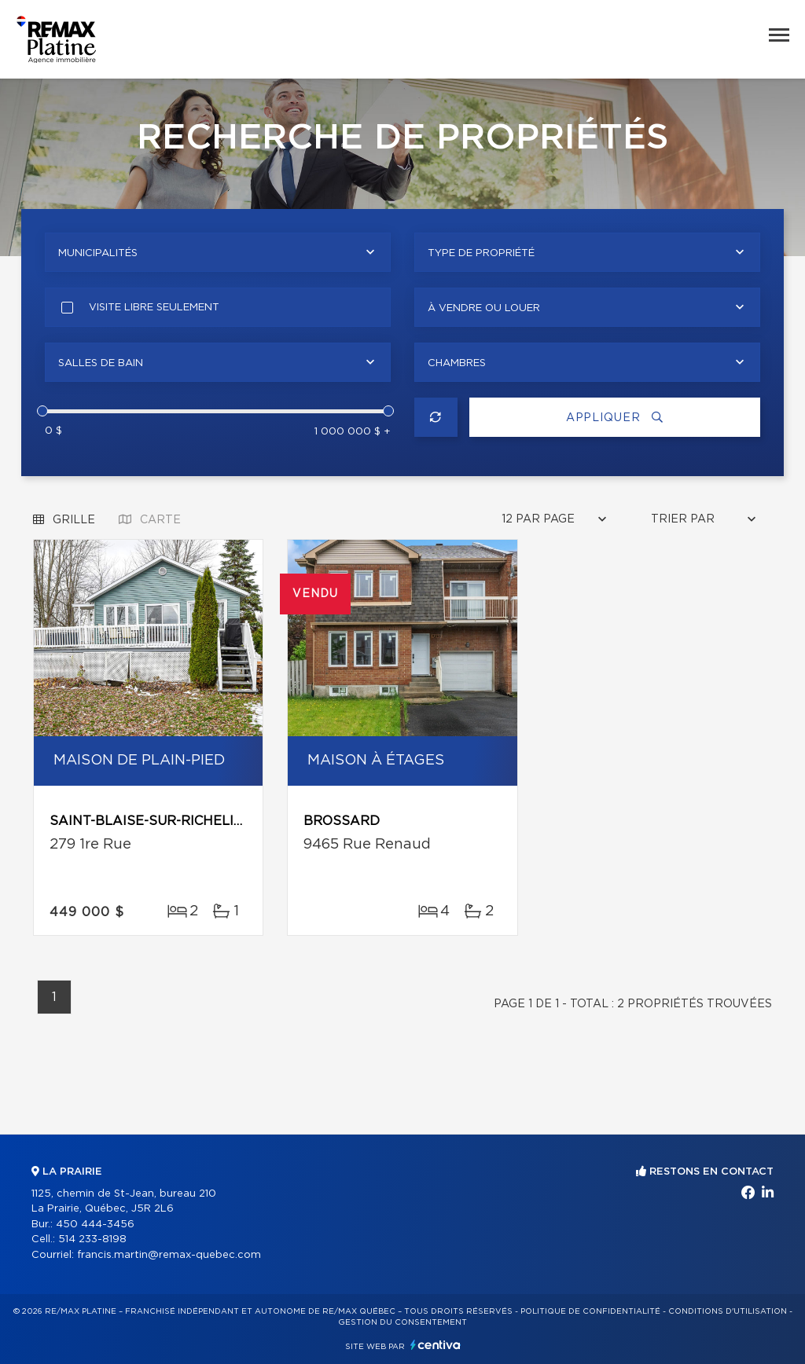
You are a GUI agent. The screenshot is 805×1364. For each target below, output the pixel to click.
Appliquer (614, 418)
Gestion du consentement (402, 1322)
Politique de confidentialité (590, 1311)
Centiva (435, 1345)
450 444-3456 (95, 1224)
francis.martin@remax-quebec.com (169, 1255)
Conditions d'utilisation (727, 1311)
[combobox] (218, 252)
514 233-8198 (92, 1239)
